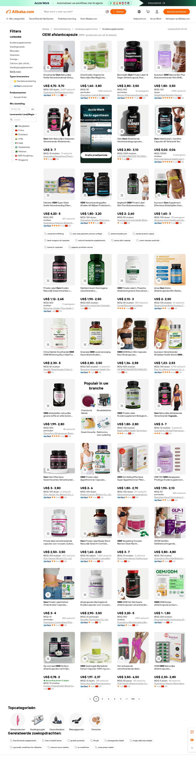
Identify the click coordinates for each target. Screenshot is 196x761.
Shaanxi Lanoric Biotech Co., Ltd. (95, 494)
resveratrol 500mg (54, 234)
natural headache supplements (90, 240)
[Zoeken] (118, 11)
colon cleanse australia (147, 240)
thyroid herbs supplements (23, 740)
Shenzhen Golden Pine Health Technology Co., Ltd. (59, 308)
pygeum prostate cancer (80, 247)
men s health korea (52, 740)
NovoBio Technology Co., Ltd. (94, 619)
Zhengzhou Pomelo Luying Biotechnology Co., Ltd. (96, 558)
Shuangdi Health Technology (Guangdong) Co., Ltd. (170, 619)
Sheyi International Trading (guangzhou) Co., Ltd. (133, 558)
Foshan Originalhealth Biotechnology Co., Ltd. (59, 686)
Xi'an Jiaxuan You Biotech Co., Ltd (59, 494)
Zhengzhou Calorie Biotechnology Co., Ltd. (96, 95)
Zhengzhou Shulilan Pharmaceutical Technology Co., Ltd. (96, 220)
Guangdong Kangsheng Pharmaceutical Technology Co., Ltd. (59, 156)
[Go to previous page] (90, 699)
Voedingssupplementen (86, 29)
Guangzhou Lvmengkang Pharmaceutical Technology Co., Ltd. (59, 622)
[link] (192, 732)
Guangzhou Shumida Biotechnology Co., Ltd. (170, 558)
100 (133, 699)
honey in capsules (53, 247)
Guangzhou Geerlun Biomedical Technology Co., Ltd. (170, 683)
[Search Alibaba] (73, 11)
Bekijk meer (15, 71)
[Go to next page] (139, 699)
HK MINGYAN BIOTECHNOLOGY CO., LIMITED (133, 369)
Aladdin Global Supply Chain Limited (59, 369)
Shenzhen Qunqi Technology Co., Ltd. (170, 497)
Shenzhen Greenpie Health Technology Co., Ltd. (96, 369)
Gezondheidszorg (62, 29)
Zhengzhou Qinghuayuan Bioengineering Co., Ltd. (59, 433)
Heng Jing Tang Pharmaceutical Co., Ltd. (96, 683)
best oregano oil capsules (56, 240)
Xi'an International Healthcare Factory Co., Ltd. (170, 159)
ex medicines (82, 747)
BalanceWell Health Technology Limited (133, 430)
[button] (107, 11)
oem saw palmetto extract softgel (86, 234)
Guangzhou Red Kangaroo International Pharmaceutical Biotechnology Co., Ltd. (59, 92)
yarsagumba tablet (114, 740)
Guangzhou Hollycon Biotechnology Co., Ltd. (59, 223)
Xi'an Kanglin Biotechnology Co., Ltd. (133, 683)
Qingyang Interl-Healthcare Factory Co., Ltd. (170, 220)
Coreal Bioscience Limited (129, 305)
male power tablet (104, 747)
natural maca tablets (58, 747)
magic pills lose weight (141, 740)
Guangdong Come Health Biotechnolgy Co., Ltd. (133, 220)
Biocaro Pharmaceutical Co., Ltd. (132, 95)
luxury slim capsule (120, 240)
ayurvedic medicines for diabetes (26, 747)
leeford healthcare (117, 234)
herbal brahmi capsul (143, 234)
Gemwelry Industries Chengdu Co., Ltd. (96, 305)
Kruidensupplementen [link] (113, 29)
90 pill (94, 740)
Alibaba (45, 29)
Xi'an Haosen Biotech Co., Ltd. (57, 558)
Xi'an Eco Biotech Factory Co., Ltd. (170, 369)
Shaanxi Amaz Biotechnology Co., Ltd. (170, 305)
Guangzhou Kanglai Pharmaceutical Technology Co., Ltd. (170, 430)
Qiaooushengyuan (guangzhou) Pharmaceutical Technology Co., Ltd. (133, 494)
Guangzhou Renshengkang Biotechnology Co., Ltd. (133, 622)
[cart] (148, 12)
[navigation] (23, 364)
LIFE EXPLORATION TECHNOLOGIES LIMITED (133, 156)
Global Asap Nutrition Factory (168, 95)
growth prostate (76, 740)
